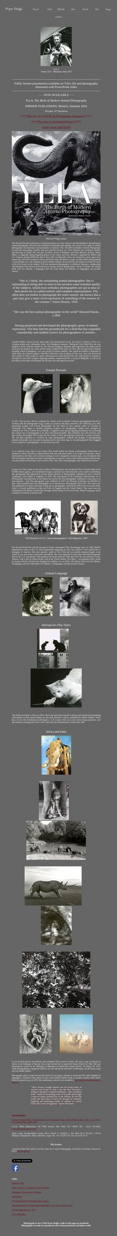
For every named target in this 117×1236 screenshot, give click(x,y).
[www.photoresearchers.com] (24, 1129)
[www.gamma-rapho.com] (26, 1122)
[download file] (23, 1151)
